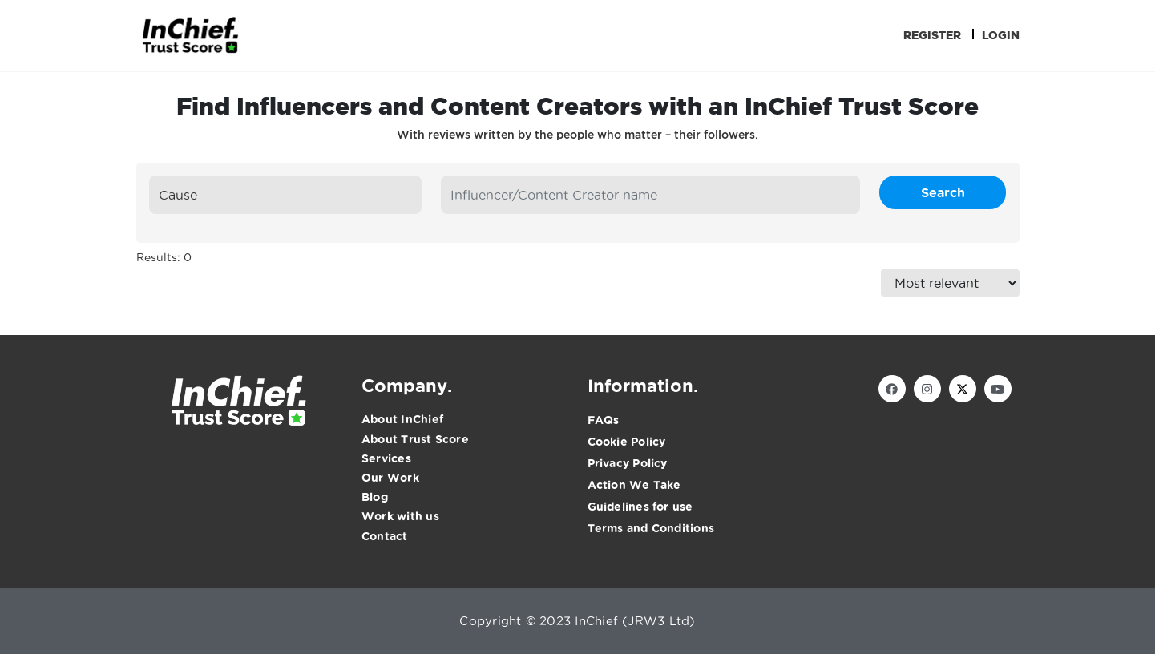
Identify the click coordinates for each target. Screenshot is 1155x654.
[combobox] (285, 195)
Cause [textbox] (178, 195)
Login (1001, 35)
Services (386, 458)
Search (943, 192)
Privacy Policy (628, 463)
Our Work (390, 477)
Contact (384, 536)
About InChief (402, 419)
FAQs (604, 420)
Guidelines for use (640, 506)
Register (932, 35)
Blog (374, 496)
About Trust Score (415, 439)
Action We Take (634, 484)
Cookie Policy (627, 441)
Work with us (400, 516)
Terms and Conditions (651, 528)
